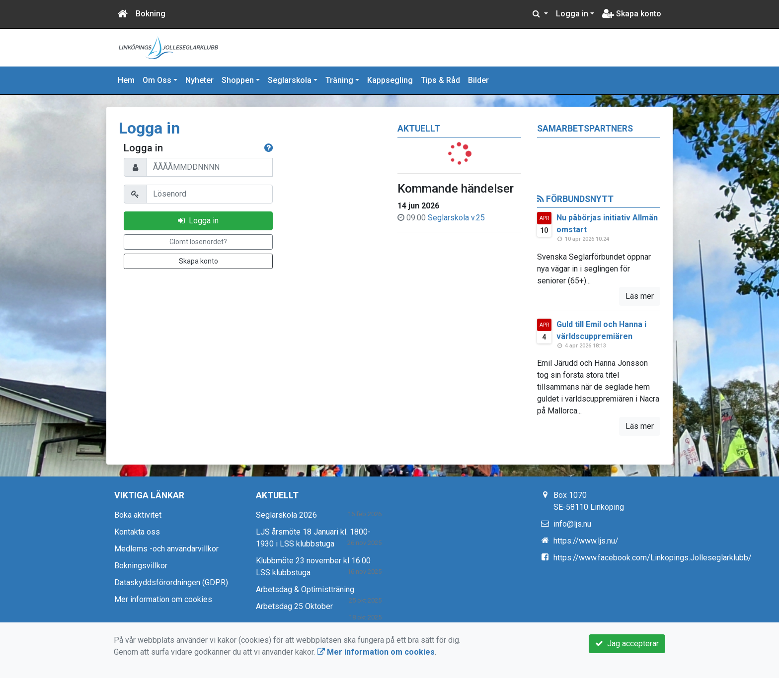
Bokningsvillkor (140, 565)
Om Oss (157, 80)
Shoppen (238, 80)
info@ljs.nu (572, 524)
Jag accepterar (627, 643)
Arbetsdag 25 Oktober (294, 606)
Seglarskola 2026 (286, 515)
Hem (126, 80)
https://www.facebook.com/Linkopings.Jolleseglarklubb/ (652, 557)
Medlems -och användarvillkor (166, 548)
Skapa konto (631, 13)
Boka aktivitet (137, 515)
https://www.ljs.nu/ (586, 540)
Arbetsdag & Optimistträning (305, 589)
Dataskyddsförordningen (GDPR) (171, 582)
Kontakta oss (137, 532)
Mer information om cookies (163, 599)
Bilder (478, 80)
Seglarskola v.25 (456, 217)
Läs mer (639, 296)
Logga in (572, 13)
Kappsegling (390, 80)
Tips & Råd (440, 80)
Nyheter (199, 80)
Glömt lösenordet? (198, 242)
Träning (339, 80)
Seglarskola (290, 80)
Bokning (150, 13)
